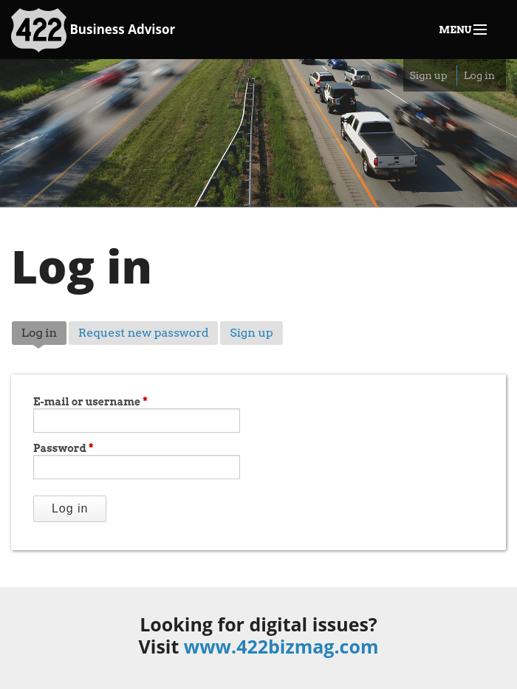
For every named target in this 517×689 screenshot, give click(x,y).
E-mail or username (90, 402)
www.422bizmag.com (281, 646)
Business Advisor (93, 30)
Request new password (143, 333)
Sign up (428, 75)
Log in (479, 75)
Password (63, 448)
